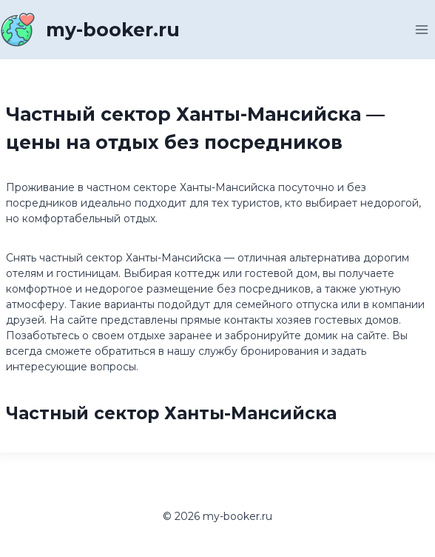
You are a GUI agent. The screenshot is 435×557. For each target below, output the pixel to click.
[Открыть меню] (421, 29)
